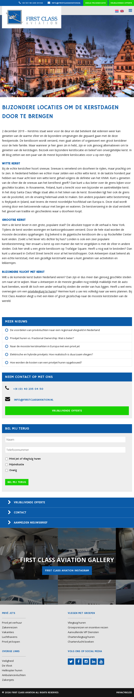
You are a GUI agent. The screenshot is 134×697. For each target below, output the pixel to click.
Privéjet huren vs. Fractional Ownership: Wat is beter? (42, 338)
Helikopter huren (12, 670)
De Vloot (7, 665)
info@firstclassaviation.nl (64, 3)
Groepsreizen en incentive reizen (88, 627)
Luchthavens (9, 637)
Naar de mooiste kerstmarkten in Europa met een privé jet (45, 346)
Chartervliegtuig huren (81, 637)
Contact (20, 512)
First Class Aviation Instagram (67, 570)
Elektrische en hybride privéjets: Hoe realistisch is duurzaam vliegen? (51, 354)
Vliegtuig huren (77, 622)
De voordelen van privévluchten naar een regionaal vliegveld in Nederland (55, 330)
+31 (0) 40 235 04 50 (32, 3)
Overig (13, 470)
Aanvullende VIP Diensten (83, 632)
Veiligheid (8, 661)
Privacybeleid (124, 692)
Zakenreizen (9, 627)
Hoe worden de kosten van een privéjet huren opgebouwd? (46, 362)
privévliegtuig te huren (42, 291)
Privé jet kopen (11, 641)
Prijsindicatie (16, 464)
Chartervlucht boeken (81, 641)
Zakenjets (8, 680)
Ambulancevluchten (14, 675)
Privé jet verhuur (12, 622)
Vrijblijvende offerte (121, 3)
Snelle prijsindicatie (95, 3)
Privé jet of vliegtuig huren (25, 458)
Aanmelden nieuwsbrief (30, 522)
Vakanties (8, 632)
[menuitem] (117, 10)
